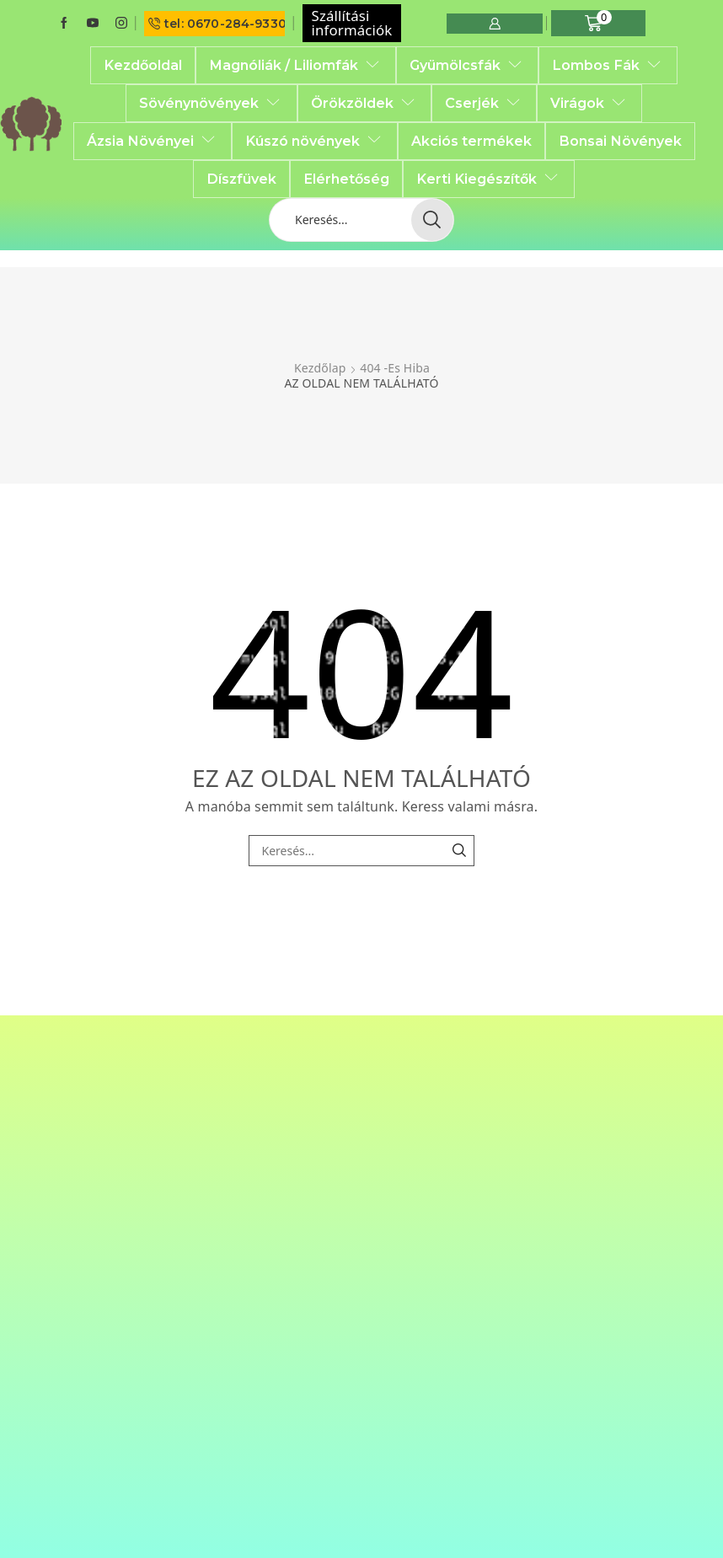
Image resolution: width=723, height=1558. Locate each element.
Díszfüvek (241, 178)
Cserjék (484, 102)
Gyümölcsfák (467, 64)
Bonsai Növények (620, 140)
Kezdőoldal (143, 64)
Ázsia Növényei (152, 140)
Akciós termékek (471, 140)
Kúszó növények (314, 140)
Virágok (589, 102)
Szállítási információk (352, 23)
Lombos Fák (608, 64)
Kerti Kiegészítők (488, 178)
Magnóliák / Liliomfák (296, 64)
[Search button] (432, 220)
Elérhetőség (346, 178)
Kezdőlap (319, 368)
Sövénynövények (211, 102)
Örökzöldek (364, 102)
